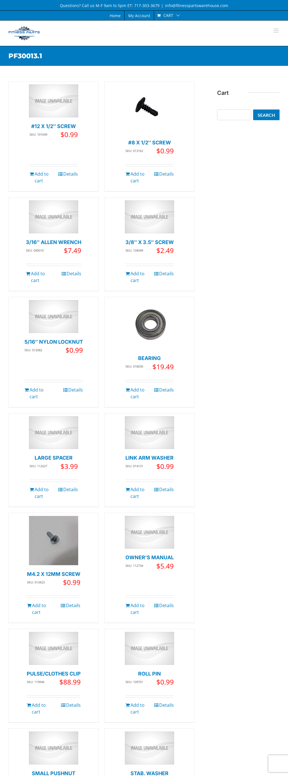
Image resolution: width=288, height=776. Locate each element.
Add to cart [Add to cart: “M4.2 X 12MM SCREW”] (39, 608)
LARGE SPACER (54, 458)
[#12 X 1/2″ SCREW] (53, 100)
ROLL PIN (149, 674)
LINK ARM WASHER (149, 458)
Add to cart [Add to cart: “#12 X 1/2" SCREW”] (42, 177)
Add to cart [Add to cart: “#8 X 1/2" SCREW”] (137, 177)
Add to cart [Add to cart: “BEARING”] (137, 393)
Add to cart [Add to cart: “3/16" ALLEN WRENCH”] (38, 276)
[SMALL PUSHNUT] (53, 748)
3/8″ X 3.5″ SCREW (149, 242)
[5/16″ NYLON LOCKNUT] (53, 316)
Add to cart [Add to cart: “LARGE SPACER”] (42, 492)
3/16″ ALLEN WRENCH (53, 242)
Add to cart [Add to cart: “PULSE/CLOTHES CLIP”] (39, 708)
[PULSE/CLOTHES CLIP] (53, 648)
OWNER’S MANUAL (149, 557)
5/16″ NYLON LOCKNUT (53, 342)
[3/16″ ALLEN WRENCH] (53, 216)
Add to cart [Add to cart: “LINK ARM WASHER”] (137, 492)
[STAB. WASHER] (149, 748)
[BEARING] (149, 324)
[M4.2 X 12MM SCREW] (53, 540)
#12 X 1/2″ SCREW (53, 126)
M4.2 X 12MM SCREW (53, 574)
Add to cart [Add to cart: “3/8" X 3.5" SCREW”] (137, 276)
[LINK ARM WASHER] (149, 432)
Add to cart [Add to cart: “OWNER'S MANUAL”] (137, 608)
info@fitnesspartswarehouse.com (196, 5)
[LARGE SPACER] (53, 432)
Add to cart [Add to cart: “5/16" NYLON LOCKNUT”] (37, 393)
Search (266, 115)
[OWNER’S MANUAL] (149, 532)
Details (70, 174)
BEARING (149, 358)
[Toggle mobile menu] (277, 30)
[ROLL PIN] (149, 648)
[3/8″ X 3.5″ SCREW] (149, 216)
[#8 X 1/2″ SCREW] (149, 109)
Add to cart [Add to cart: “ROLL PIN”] (137, 708)
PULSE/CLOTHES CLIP (54, 674)
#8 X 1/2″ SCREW (149, 143)
